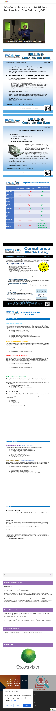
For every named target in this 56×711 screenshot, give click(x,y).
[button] (53, 1)
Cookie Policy (13, 700)
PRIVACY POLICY (33, 705)
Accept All (27, 705)
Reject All (18, 705)
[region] (18, 698)
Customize (9, 705)
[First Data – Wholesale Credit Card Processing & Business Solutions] (14, 683)
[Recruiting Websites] (42, 683)
